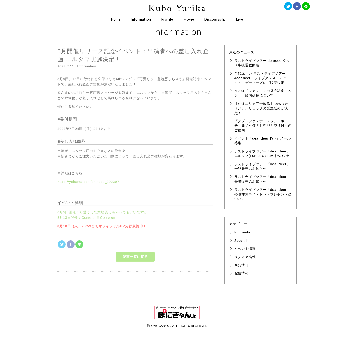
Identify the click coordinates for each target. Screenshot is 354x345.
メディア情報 (245, 257)
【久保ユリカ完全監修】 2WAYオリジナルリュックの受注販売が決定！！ (261, 108)
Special (240, 240)
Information (141, 19)
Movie (188, 19)
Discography (215, 19)
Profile (167, 19)
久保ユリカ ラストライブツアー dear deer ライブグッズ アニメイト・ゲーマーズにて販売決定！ (262, 78)
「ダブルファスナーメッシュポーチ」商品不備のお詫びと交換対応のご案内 (263, 125)
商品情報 (241, 265)
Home (116, 19)
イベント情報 (245, 249)
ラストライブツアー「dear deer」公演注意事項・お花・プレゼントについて (263, 194)
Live (239, 19)
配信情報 (241, 273)
